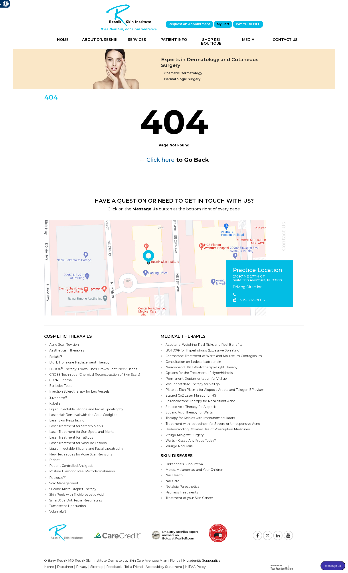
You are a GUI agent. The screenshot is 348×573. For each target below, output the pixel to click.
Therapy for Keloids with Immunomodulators (200, 418)
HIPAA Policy (195, 567)
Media (248, 40)
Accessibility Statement (164, 567)
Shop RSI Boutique (211, 42)
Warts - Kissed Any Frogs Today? (191, 441)
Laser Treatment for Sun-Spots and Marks (81, 432)
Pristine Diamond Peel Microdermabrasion (82, 471)
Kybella (54, 403)
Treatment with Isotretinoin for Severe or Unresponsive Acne (213, 424)
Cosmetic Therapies (68, 336)
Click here (160, 159)
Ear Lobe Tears (60, 386)
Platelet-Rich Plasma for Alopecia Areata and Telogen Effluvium (215, 390)
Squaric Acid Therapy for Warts (189, 412)
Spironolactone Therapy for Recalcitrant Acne (200, 401)
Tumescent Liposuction (67, 506)
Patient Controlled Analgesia (71, 466)
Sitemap (96, 567)
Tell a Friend (134, 567)
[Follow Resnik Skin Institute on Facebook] (257, 535)
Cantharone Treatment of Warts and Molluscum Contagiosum (214, 356)
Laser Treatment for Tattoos (71, 437)
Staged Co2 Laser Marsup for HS (191, 395)
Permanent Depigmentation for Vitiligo (196, 379)
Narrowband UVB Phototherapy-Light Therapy (201, 367)
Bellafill (56, 356)
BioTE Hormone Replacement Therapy (79, 362)
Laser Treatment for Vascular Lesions (78, 443)
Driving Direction (248, 287)
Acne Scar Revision (64, 345)
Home (62, 40)
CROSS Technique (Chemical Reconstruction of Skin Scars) (94, 375)
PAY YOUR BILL (248, 24)
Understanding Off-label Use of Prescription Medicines (208, 429)
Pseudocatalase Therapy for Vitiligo (193, 384)
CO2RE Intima (60, 380)
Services (137, 40)
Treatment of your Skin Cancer (189, 498)
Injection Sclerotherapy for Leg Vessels (79, 391)
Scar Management (63, 483)
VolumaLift (57, 511)
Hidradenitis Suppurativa (184, 464)
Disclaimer (65, 567)
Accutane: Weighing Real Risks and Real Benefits (204, 345)
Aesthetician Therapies (66, 350)
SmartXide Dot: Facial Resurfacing (75, 500)
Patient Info (174, 40)
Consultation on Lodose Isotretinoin (193, 362)
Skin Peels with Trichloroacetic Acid (76, 495)
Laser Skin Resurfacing (67, 420)
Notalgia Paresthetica (182, 487)
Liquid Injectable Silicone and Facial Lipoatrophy (86, 409)
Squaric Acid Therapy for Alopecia (191, 407)
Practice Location (257, 270)
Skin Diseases (176, 455)
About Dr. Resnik (99, 40)
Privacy (81, 567)
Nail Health (174, 475)
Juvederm (58, 397)
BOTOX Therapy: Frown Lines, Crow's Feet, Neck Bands (93, 368)
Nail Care (172, 481)
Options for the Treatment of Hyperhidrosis (199, 373)
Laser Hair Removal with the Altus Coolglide (83, 415)
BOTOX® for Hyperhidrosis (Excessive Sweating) (203, 350)
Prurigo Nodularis (179, 446)
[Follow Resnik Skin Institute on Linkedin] (278, 535)
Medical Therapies (183, 336)
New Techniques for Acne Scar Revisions (80, 454)
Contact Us (285, 40)
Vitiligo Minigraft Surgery (185, 435)
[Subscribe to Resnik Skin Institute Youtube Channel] (288, 535)
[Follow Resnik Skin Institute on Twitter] (267, 535)
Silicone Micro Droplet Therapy (72, 489)
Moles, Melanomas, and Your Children (194, 470)
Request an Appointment (189, 24)
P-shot (54, 460)
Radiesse (57, 477)
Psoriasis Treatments (182, 492)
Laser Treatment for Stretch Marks (76, 426)
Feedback (114, 567)
